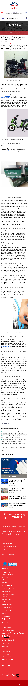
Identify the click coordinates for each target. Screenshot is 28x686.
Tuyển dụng (6, 616)
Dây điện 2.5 (6, 651)
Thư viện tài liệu (7, 627)
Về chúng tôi (6, 572)
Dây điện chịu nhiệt (8, 649)
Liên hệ (5, 582)
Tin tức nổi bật (7, 455)
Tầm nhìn (5, 577)
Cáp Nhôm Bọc (7, 591)
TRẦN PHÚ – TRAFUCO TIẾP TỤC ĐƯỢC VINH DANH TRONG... (17, 482)
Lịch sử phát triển (8, 574)
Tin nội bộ (24, 32)
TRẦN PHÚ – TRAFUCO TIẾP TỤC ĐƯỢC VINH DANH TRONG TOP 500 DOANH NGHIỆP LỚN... (13, 449)
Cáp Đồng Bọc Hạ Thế (9, 589)
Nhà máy (5, 613)
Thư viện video (7, 625)
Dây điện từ (6, 646)
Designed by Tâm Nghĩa (15, 684)
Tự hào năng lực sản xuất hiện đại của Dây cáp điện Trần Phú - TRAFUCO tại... (14, 436)
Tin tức (5, 580)
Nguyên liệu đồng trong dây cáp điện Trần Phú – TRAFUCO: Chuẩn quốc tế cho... (13, 432)
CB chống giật (7, 656)
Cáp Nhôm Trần (7, 596)
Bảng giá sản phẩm (8, 630)
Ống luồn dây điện (8, 604)
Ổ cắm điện (6, 654)
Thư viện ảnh (6, 622)
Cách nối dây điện (8, 659)
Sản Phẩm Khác (7, 602)
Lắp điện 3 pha (7, 643)
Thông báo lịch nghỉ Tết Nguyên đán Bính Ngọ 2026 (13, 444)
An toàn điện (6, 662)
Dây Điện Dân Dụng (8, 594)
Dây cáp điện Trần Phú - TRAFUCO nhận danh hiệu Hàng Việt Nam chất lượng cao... (13, 440)
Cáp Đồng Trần (7, 599)
